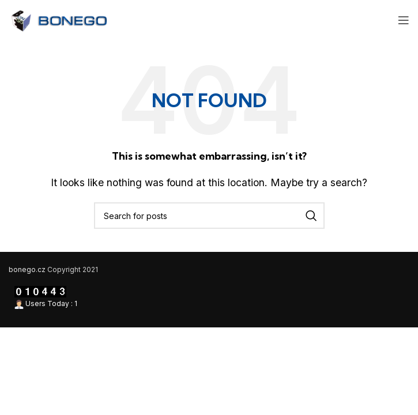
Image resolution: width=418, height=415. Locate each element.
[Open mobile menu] (403, 20)
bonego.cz (27, 269)
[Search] (209, 215)
